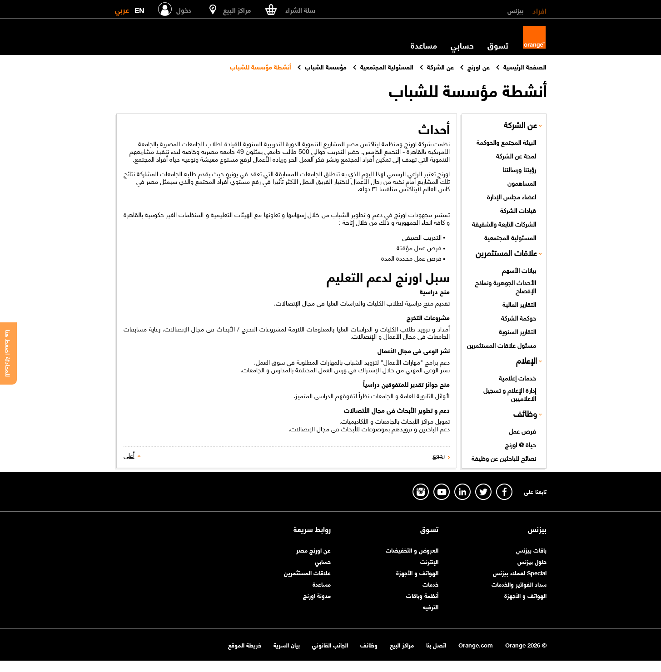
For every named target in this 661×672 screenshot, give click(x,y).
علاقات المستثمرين (506, 252)
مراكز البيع (402, 644)
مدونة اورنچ (317, 595)
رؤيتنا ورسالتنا (519, 169)
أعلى (129, 455)
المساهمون (521, 182)
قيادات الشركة (518, 210)
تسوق (497, 45)
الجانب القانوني (330, 644)
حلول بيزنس (532, 561)
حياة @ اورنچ (520, 444)
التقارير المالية (519, 304)
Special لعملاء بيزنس (520, 572)
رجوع (438, 455)
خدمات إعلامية (517, 377)
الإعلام (526, 360)
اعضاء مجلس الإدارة (511, 196)
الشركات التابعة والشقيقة (504, 223)
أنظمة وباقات (422, 595)
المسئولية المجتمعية (510, 237)
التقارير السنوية (517, 331)
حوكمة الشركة (518, 317)
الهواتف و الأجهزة (525, 595)
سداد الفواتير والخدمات (519, 583)
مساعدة (424, 45)
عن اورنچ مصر (313, 549)
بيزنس (515, 10)
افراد (539, 10)
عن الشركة (520, 124)
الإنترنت (429, 561)
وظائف (525, 413)
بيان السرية (286, 644)
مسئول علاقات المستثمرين (501, 345)
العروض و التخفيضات (412, 549)
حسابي (462, 45)
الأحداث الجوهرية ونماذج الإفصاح (505, 286)
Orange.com (475, 644)
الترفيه (430, 606)
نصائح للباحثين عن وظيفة (504, 458)
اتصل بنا (436, 644)
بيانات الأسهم (519, 270)
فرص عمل (522, 430)
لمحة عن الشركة (516, 155)
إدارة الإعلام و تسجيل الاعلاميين (509, 393)
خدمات (430, 583)
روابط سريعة (312, 529)
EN (139, 8)
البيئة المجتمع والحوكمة (506, 142)
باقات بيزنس (531, 549)
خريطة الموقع (244, 644)
